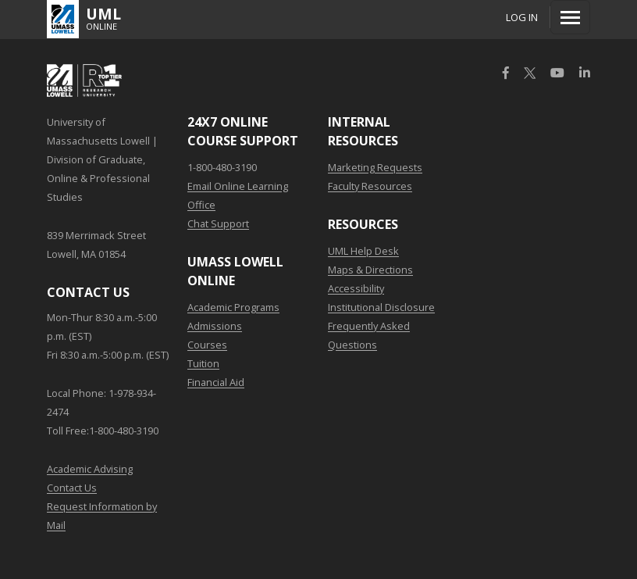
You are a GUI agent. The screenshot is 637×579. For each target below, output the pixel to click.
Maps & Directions (370, 270)
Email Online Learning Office (237, 195)
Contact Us (72, 488)
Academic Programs (233, 307)
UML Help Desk (363, 251)
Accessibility (356, 288)
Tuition (203, 363)
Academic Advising (90, 469)
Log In (522, 17)
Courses (207, 345)
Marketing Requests (375, 167)
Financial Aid (215, 382)
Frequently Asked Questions (369, 335)
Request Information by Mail (102, 515)
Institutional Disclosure (381, 307)
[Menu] (570, 17)
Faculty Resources (370, 186)
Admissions (214, 326)
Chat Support (218, 223)
